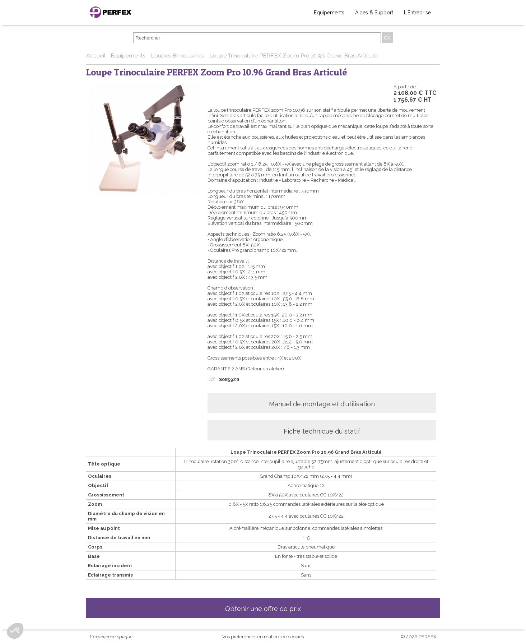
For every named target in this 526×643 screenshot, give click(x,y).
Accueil (96, 55)
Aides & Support (374, 12)
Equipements (329, 12)
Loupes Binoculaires (178, 55)
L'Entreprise (417, 12)
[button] (15, 630)
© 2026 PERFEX (418, 636)
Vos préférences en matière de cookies (263, 636)
